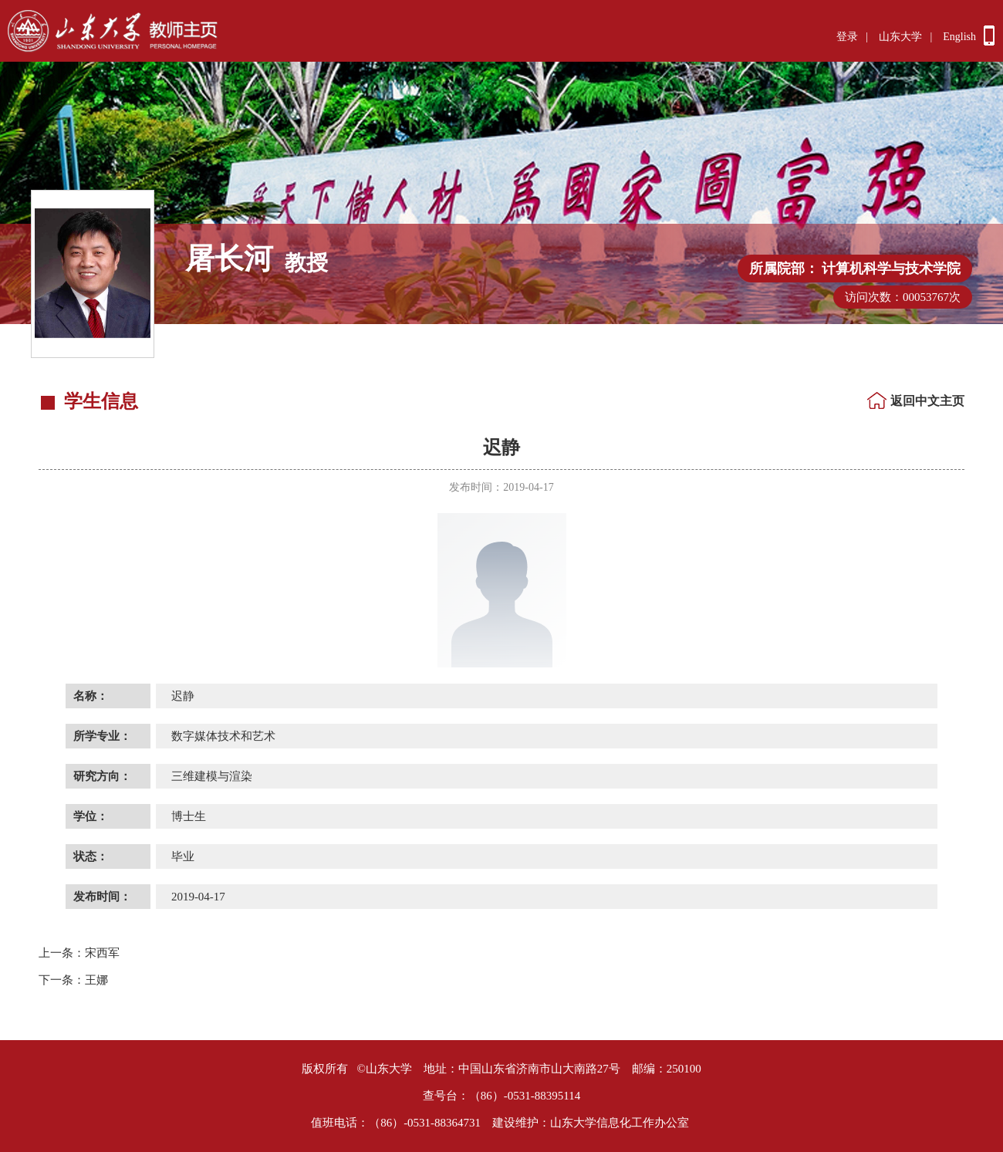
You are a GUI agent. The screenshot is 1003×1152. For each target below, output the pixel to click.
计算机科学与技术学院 (891, 268)
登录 (847, 36)
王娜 (73, 980)
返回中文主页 (927, 400)
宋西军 (79, 953)
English (959, 36)
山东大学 (900, 36)
